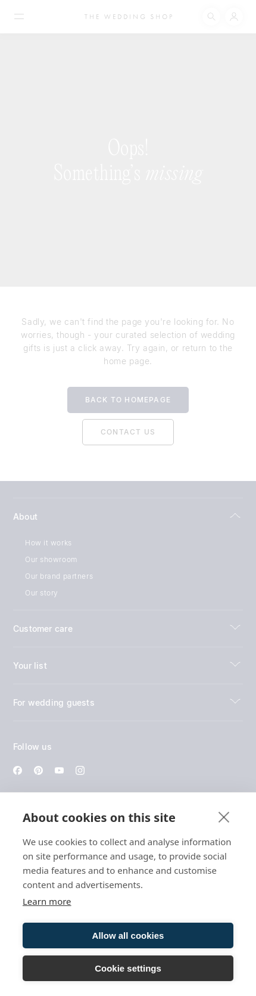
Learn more (47, 901)
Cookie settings (128, 968)
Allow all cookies (128, 935)
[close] (224, 816)
